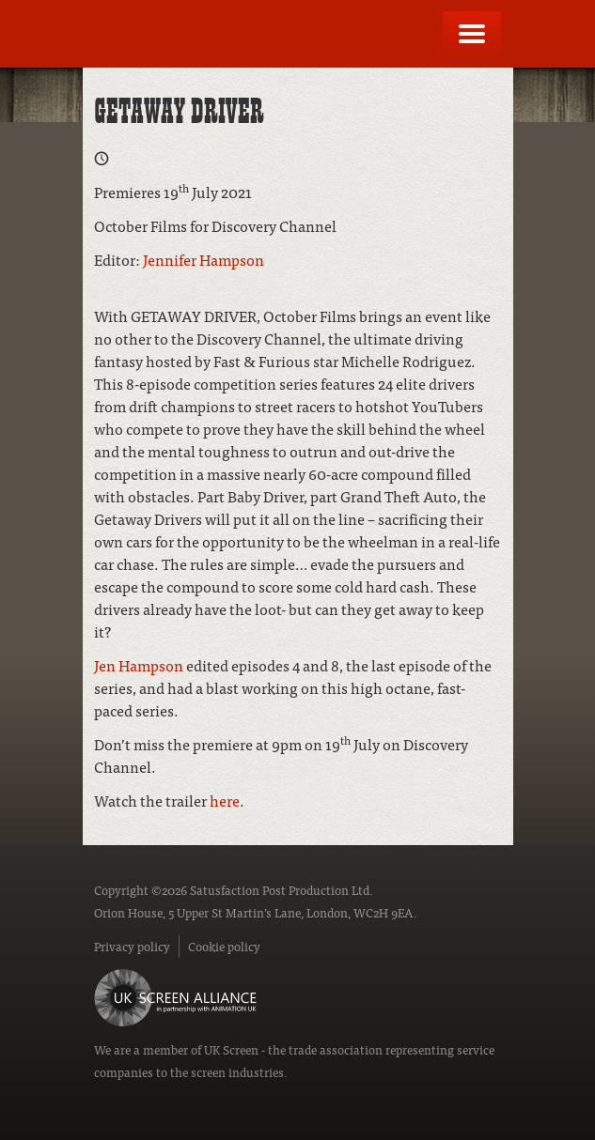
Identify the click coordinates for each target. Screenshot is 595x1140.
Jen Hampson (138, 665)
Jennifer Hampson (203, 259)
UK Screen (231, 1049)
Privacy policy (132, 946)
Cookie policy (224, 946)
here (225, 800)
